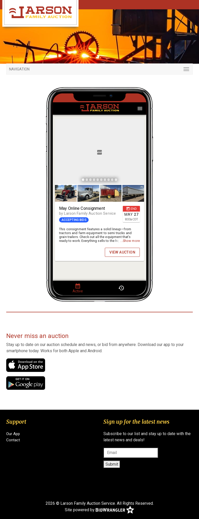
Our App (13, 433)
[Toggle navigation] (99, 69)
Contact (13, 440)
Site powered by (99, 510)
